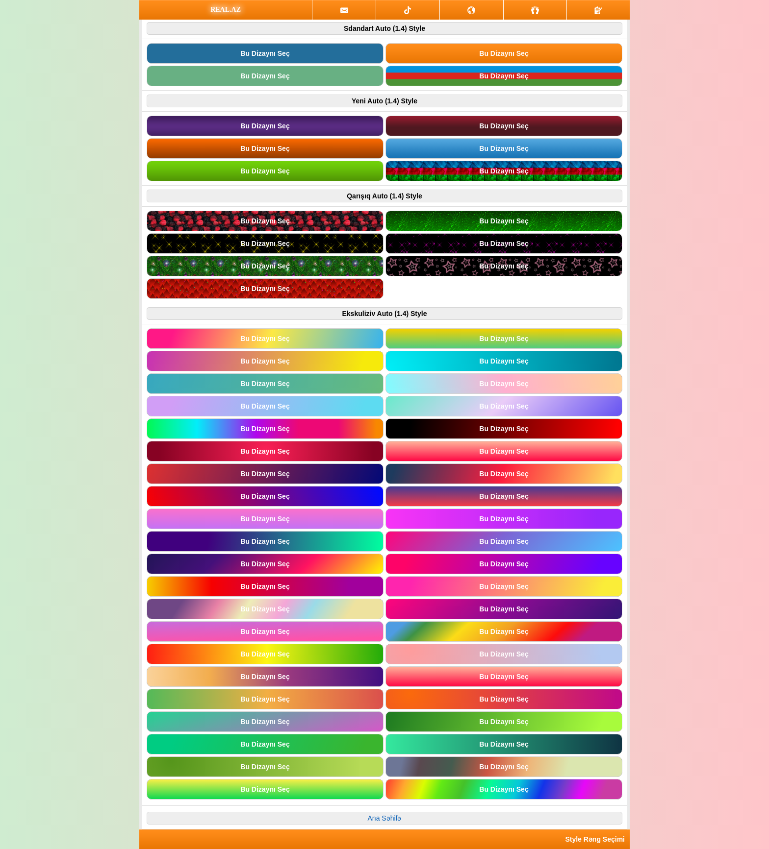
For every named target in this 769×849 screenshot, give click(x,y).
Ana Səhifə (385, 818)
